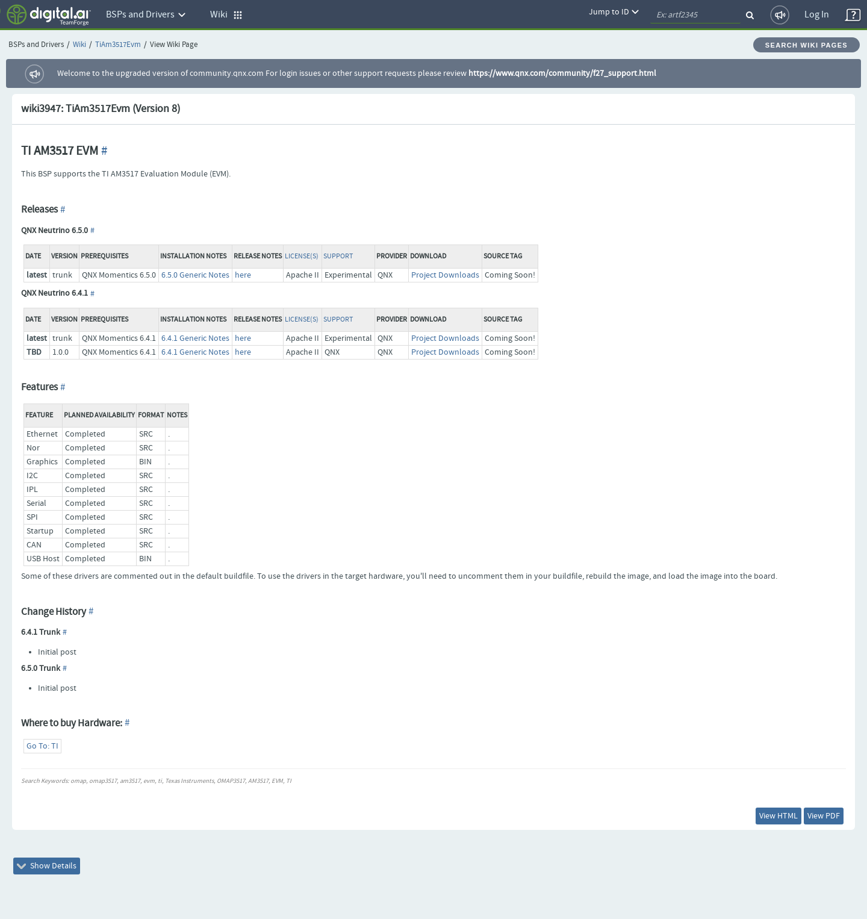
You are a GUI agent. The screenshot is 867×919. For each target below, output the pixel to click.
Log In (816, 14)
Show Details (46, 866)
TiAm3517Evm (118, 45)
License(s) (302, 256)
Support (338, 256)
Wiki (79, 45)
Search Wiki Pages (806, 45)
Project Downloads (445, 275)
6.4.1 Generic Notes (195, 338)
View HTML (778, 816)
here (243, 275)
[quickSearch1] (695, 15)
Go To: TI (42, 746)
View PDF (823, 816)
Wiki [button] (226, 14)
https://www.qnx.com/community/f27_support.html (562, 73)
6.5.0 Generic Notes (195, 275)
